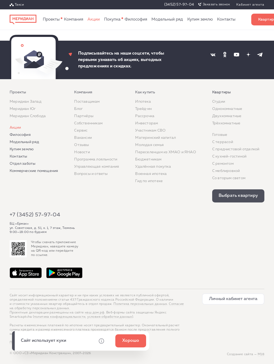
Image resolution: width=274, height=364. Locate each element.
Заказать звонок (216, 4)
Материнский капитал (155, 138)
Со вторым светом (228, 178)
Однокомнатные (227, 109)
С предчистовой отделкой (236, 149)
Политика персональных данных (140, 304)
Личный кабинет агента (233, 299)
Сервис (80, 130)
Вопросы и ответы (91, 174)
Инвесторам (146, 123)
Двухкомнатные (227, 116)
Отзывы (81, 145)
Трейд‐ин (143, 109)
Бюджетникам (148, 159)
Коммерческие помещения (34, 171)
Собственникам (88, 123)
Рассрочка (144, 116)
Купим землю (200, 19)
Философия (136, 19)
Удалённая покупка (153, 166)
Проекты (51, 19)
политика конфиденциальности (60, 317)
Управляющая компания (96, 166)
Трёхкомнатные (226, 123)
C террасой (222, 142)
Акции (93, 19)
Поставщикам (87, 102)
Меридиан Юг (23, 109)
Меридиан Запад (25, 102)
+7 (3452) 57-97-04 (35, 214)
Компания (73, 19)
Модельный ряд (167, 19)
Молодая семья (149, 145)
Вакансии (83, 138)
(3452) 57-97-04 (179, 4)
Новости (82, 152)
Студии (218, 102)
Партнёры (83, 116)
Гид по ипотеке (149, 181)
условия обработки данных (109, 317)
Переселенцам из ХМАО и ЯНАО (165, 152)
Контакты (226, 19)
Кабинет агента (250, 4)
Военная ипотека (151, 174)
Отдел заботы (22, 164)
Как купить (112, 19)
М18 (261, 354)
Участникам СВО (150, 130)
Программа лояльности (95, 159)
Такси (19, 4)
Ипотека (143, 102)
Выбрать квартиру (238, 196)
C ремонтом (223, 164)
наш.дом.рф (94, 312)
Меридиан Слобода (28, 116)
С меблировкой (226, 171)
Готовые (219, 135)
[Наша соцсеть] (213, 54)
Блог (78, 109)
